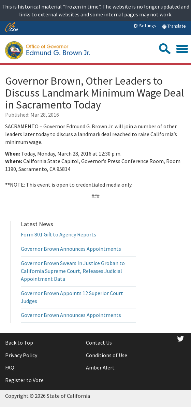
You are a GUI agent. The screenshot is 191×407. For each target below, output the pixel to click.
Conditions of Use (106, 355)
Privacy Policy (21, 355)
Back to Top (19, 342)
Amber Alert (100, 367)
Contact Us (99, 342)
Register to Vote (24, 380)
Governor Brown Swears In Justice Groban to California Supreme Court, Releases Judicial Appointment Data (73, 271)
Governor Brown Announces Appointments (71, 248)
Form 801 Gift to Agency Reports (58, 234)
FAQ (9, 367)
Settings (144, 26)
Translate (174, 26)
